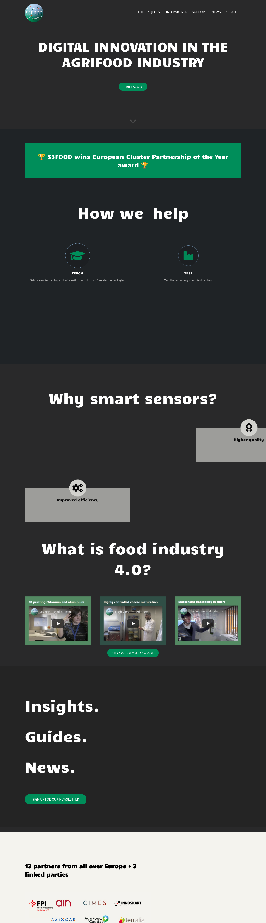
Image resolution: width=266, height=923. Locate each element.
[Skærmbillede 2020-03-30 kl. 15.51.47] (58, 597)
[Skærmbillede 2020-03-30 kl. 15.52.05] (208, 597)
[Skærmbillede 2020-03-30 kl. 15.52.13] (133, 597)
